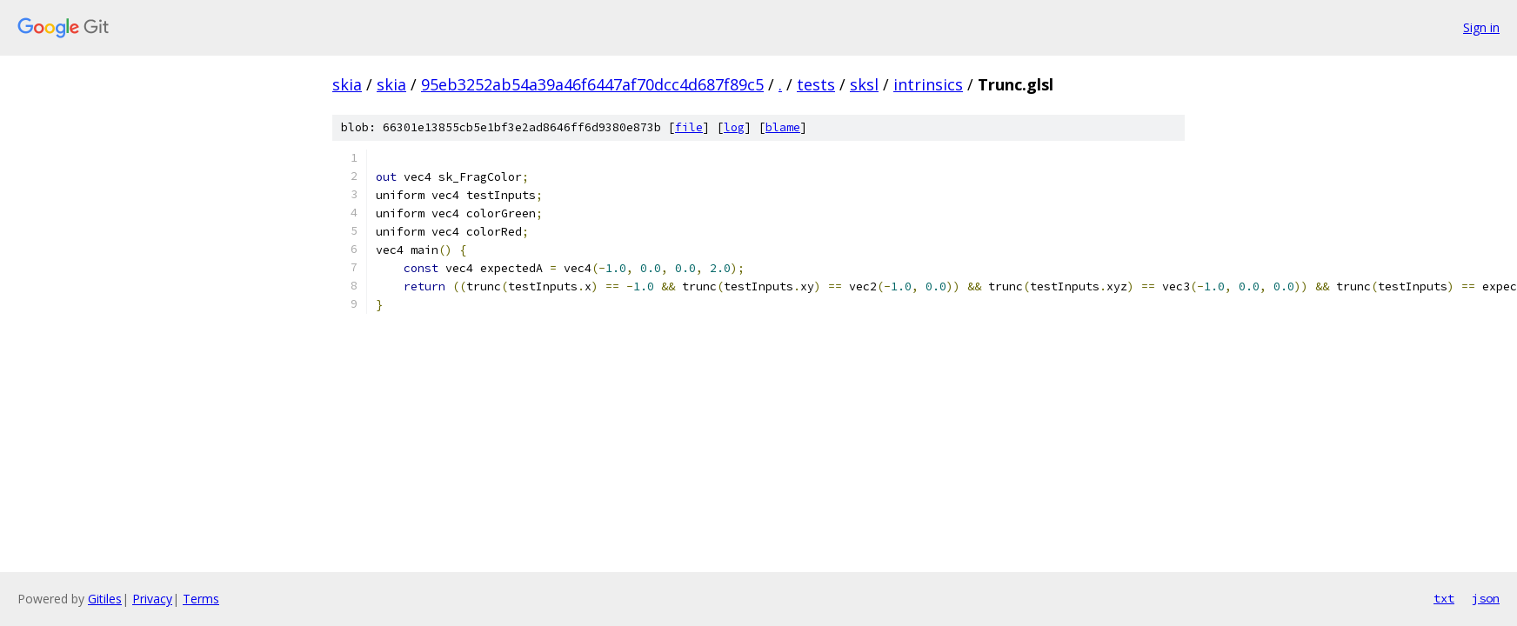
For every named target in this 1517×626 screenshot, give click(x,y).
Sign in (1481, 27)
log (734, 127)
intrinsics (928, 84)
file (689, 127)
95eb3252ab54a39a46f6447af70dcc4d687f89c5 (592, 84)
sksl (864, 84)
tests (816, 84)
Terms (201, 598)
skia (347, 84)
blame (782, 127)
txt (1443, 598)
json (1486, 598)
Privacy (152, 598)
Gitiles (105, 598)
